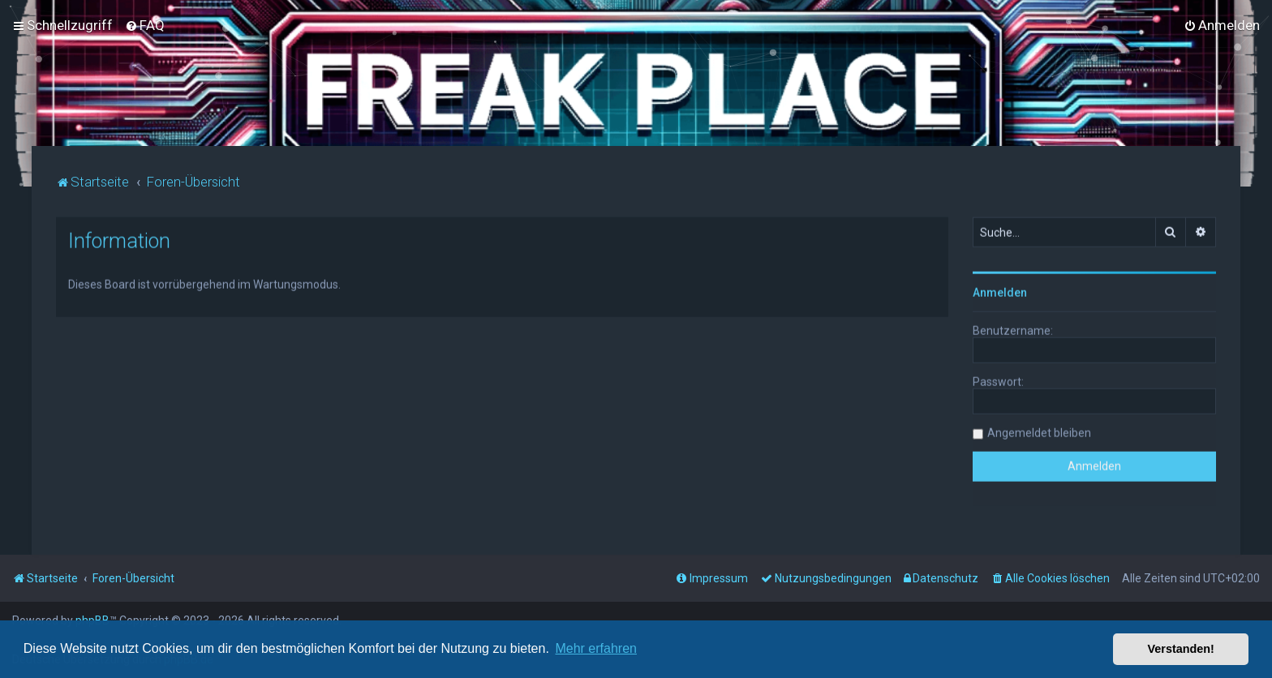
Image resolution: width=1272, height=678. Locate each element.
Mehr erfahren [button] (596, 648)
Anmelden (1000, 291)
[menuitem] (145, 25)
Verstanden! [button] (1181, 648)
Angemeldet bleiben (1039, 431)
